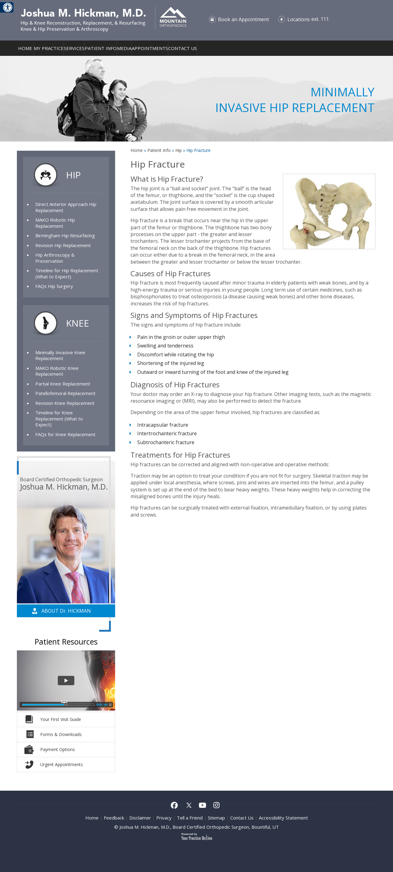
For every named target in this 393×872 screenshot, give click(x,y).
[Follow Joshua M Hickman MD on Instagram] (217, 805)
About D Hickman (66, 610)
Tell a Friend (190, 818)
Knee (77, 323)
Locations (298, 19)
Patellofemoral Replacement (65, 393)
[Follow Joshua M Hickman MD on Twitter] (189, 805)
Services (74, 48)
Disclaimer (140, 818)
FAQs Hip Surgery (54, 286)
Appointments (150, 48)
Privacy (164, 818)
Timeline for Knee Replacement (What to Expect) (59, 418)
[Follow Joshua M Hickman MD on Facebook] (174, 805)
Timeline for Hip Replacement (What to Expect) (66, 273)
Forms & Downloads (61, 734)
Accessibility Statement (283, 818)
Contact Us (182, 48)
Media (124, 48)
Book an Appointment (243, 19)
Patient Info (101, 48)
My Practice (49, 48)
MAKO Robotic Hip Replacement (55, 223)
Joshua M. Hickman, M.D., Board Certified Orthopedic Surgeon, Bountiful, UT (199, 827)
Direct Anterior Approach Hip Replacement (65, 207)
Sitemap (216, 818)
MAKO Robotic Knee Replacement (57, 371)
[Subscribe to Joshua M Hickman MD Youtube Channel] (203, 805)
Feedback (114, 818)
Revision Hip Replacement (63, 245)
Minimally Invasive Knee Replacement (60, 355)
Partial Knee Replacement (62, 384)
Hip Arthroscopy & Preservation (55, 258)
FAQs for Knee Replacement (65, 434)
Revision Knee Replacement (65, 403)
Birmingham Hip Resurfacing (65, 235)
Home (25, 48)
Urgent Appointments (61, 764)
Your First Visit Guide (60, 719)
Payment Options (57, 749)
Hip (179, 150)
